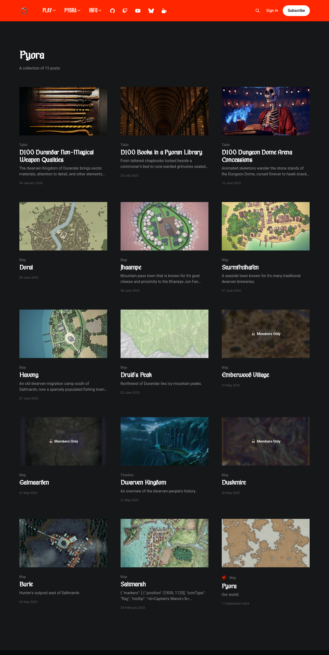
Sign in (272, 10)
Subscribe (296, 10)
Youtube (138, 11)
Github (112, 11)
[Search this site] (257, 11)
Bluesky (151, 11)
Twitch (124, 11)
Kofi (164, 11)
